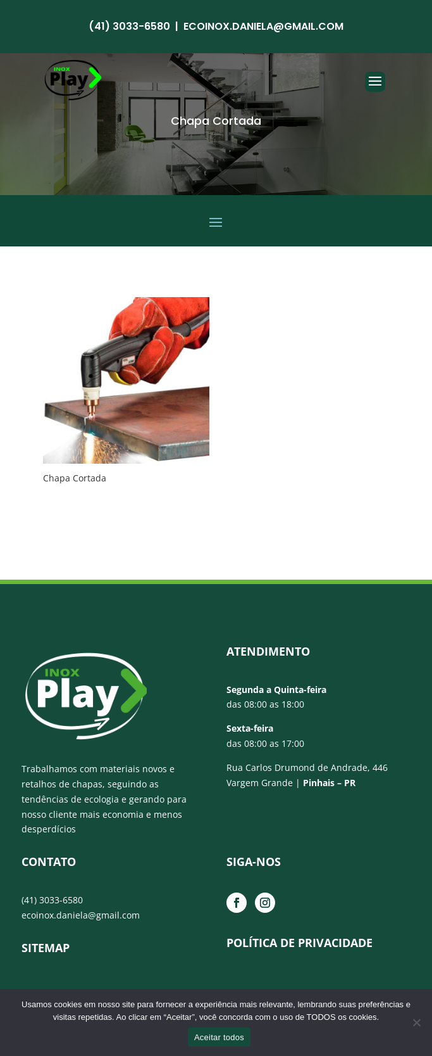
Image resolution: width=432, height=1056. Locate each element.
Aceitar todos (219, 1037)
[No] (416, 1022)
